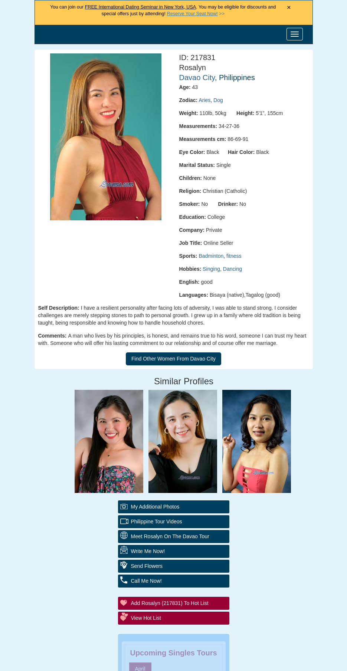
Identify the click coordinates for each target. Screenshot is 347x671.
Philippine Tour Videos (156, 521)
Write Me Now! (148, 551)
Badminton (211, 256)
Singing (211, 269)
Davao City (197, 77)
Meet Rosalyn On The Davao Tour (170, 536)
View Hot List (146, 618)
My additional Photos (155, 507)
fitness (233, 256)
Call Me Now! (146, 581)
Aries (204, 100)
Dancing (232, 269)
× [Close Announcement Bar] (289, 7)
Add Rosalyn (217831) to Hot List (170, 603)
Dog (218, 100)
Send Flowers (147, 566)
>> (196, 13)
